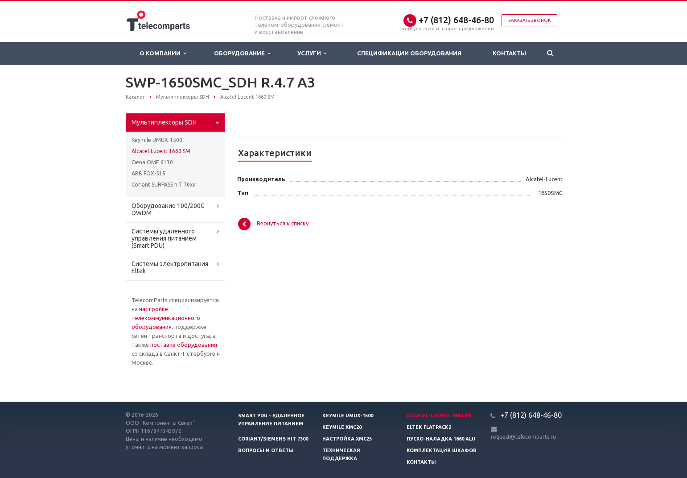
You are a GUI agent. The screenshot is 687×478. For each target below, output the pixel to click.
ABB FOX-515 (148, 173)
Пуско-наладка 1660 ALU (441, 438)
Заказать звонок (529, 20)
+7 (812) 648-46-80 (456, 20)
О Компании (163, 53)
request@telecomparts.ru (523, 437)
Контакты (509, 53)
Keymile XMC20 (342, 427)
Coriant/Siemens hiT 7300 (273, 438)
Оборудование (242, 53)
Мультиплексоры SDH (164, 122)
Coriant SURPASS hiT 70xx (163, 184)
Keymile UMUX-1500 (157, 140)
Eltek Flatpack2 (429, 427)
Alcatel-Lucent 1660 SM (161, 151)
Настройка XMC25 (347, 438)
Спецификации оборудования (409, 53)
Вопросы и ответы (266, 450)
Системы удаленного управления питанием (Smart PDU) (164, 238)
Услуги (311, 53)
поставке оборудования (183, 344)
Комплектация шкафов (442, 450)
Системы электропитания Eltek (170, 267)
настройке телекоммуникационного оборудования (166, 318)
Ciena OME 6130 (152, 162)
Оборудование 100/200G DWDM (168, 209)
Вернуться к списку (273, 224)
